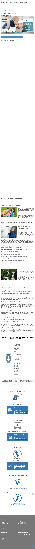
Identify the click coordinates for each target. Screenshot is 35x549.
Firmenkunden (3, 536)
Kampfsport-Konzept (4, 538)
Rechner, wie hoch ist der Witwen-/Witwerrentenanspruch (18, 487)
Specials (3, 528)
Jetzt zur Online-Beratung (20, 438)
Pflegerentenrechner (18, 503)
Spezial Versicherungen (21, 524)
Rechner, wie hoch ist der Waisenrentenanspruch (18, 488)
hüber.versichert (4, 522)
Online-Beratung (24, 431)
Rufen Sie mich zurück (19, 467)
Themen (3, 527)
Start (0, 10)
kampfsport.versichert (5, 523)
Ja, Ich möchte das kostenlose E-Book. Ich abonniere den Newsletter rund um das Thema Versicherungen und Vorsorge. (17, 347)
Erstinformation (6, 40)
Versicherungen (4, 10)
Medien (3, 526)
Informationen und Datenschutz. (16, 366)
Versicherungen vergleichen (22, 523)
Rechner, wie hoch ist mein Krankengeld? (18, 504)
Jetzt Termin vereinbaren (20, 412)
